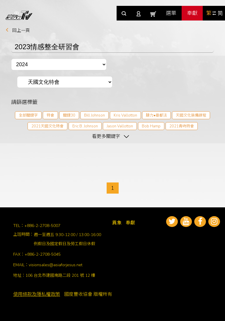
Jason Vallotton (120, 126)
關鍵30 (69, 115)
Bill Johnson (94, 115)
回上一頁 (21, 30)
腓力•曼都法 (156, 115)
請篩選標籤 (24, 102)
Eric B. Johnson (85, 126)
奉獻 (192, 13)
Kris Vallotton (125, 115)
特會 (50, 115)
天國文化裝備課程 (191, 115)
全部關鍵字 (28, 115)
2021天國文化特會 (47, 126)
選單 (171, 13)
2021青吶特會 (181, 126)
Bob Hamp (151, 126)
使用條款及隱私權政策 (36, 294)
